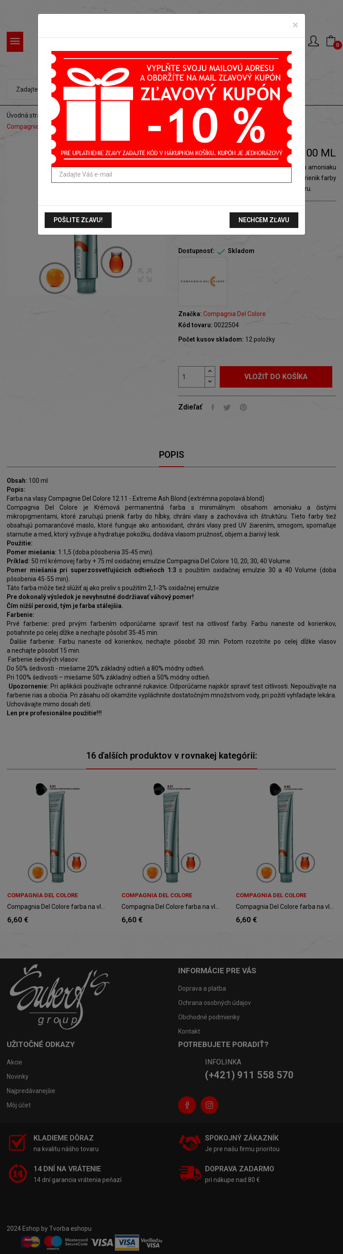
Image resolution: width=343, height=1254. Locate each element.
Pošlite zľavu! (78, 220)
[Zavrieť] (295, 25)
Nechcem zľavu (263, 220)
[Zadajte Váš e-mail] (171, 175)
